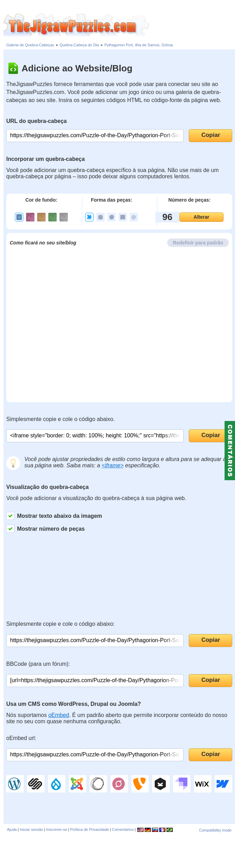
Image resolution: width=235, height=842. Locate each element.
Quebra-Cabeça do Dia (79, 45)
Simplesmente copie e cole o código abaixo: (60, 624)
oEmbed (58, 715)
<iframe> (112, 465)
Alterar (201, 217)
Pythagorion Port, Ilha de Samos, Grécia (138, 45)
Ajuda (12, 829)
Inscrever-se (56, 829)
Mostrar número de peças (45, 529)
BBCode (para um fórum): (38, 664)
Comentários (122, 829)
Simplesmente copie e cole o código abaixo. (60, 419)
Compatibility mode (215, 830)
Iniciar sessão (31, 829)
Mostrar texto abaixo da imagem (54, 516)
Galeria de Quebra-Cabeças (30, 45)
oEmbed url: (21, 738)
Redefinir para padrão (198, 242)
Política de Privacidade (89, 829)
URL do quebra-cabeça (36, 121)
